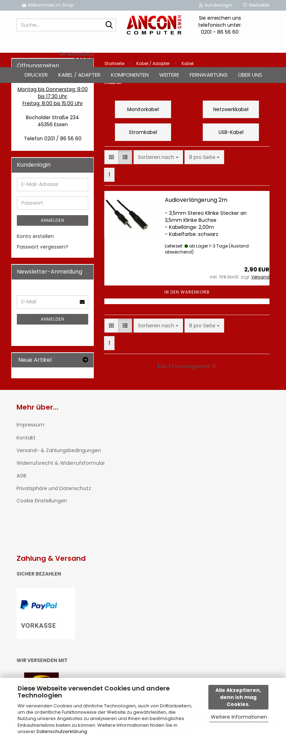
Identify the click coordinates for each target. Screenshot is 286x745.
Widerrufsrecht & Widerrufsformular (61, 463)
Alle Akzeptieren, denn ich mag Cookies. (238, 697)
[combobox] (158, 157)
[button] (111, 157)
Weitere (169, 74)
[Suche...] (109, 25)
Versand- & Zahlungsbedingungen (59, 450)
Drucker (36, 74)
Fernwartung (209, 74)
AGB (21, 475)
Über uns (250, 74)
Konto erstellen (35, 236)
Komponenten (130, 74)
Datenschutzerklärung (62, 731)
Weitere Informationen (239, 716)
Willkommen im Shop (47, 5)
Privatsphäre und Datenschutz (54, 488)
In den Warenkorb (187, 292)
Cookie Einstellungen (42, 500)
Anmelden (52, 220)
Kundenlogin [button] (215, 5)
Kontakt (26, 437)
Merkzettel (256, 5)
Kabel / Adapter (79, 74)
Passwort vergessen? (42, 246)
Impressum (30, 424)
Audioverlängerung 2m (196, 200)
